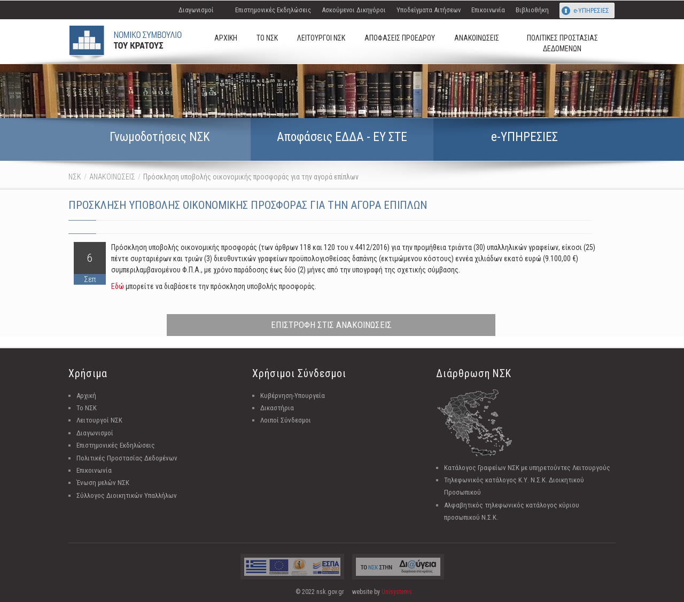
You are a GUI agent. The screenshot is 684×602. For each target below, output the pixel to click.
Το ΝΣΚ (86, 408)
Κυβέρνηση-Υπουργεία (292, 396)
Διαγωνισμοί (196, 10)
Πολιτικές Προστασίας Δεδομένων (126, 458)
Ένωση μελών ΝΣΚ (102, 483)
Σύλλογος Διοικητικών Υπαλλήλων (126, 495)
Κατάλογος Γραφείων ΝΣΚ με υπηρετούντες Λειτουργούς (527, 468)
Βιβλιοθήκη (532, 10)
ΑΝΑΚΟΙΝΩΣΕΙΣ (112, 177)
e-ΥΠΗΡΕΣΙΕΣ (591, 10)
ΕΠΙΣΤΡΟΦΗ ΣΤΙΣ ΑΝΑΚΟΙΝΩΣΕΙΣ (331, 324)
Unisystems (397, 592)
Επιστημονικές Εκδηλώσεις (273, 10)
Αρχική (86, 396)
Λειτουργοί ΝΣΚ (99, 420)
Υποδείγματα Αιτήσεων (429, 10)
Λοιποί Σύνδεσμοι (285, 420)
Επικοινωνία (488, 10)
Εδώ (117, 286)
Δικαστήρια (277, 408)
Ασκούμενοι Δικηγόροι (354, 10)
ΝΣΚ (74, 177)
